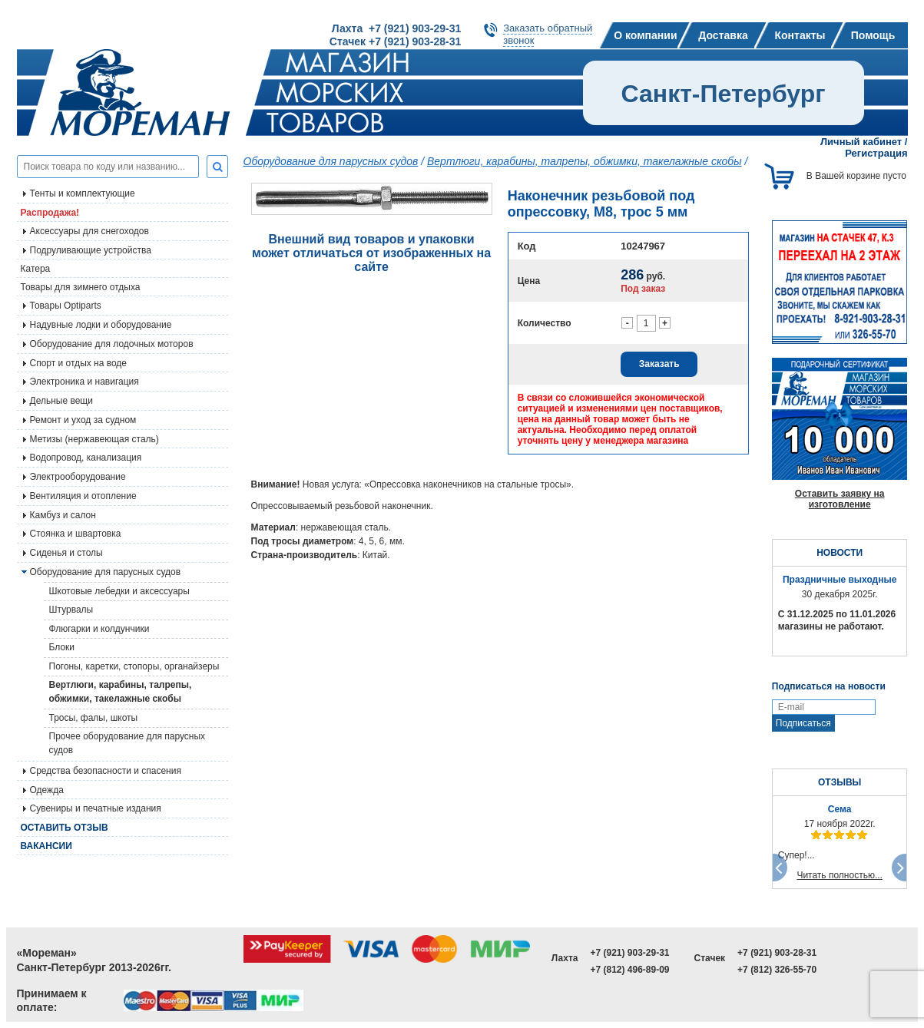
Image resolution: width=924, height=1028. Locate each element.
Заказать (659, 364)
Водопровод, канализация (86, 457)
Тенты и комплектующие (82, 193)
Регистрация (876, 153)
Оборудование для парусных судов (105, 572)
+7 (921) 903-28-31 (776, 952)
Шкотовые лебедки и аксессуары (119, 591)
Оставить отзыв (64, 827)
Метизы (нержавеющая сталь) (94, 439)
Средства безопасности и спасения (105, 770)
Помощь (873, 35)
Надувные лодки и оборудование (101, 324)
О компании (645, 35)
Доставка (722, 35)
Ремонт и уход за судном (83, 420)
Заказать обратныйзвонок (547, 34)
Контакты (799, 35)
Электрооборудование (78, 476)
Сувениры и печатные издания (95, 808)
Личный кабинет (861, 141)
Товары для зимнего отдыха (81, 287)
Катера (36, 268)
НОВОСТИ (839, 552)
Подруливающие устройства (90, 250)
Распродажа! (50, 212)
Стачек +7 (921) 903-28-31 (395, 41)
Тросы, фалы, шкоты (93, 717)
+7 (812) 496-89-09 (629, 969)
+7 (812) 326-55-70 (776, 969)
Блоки (62, 647)
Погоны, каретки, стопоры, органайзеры (134, 666)
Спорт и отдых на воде (79, 363)
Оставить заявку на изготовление (840, 499)
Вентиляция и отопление (83, 496)
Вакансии (46, 846)
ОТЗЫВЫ (839, 782)
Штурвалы (71, 609)
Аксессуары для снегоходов (89, 231)
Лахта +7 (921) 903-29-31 (396, 28)
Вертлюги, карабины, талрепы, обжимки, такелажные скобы (120, 691)
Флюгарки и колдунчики (99, 628)
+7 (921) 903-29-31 (629, 952)
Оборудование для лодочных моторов (112, 344)
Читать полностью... (839, 875)
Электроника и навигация (84, 381)
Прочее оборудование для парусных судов (127, 743)
